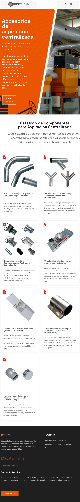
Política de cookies (52, 448)
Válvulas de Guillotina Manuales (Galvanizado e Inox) (18, 329)
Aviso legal (49, 444)
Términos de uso (67, 448)
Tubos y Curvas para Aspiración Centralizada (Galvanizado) (18, 195)
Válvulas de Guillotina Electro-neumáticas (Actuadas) (58, 262)
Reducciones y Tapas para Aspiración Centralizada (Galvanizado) (16, 398)
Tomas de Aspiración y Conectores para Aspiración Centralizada (17, 263)
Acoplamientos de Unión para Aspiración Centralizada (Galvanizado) (57, 330)
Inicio (4, 43)
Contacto (62, 440)
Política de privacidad (63, 444)
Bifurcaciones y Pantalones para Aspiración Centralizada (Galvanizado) (59, 196)
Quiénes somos (50, 440)
